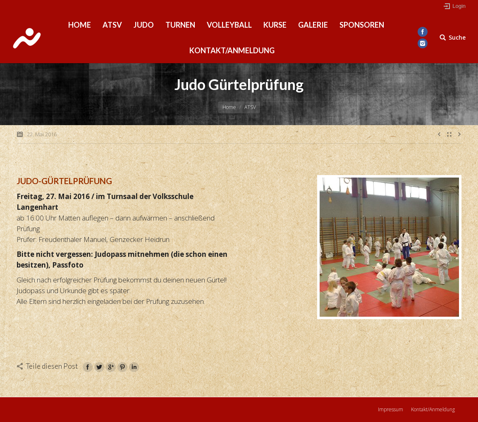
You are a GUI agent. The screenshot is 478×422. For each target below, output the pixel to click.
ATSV (250, 107)
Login (459, 6)
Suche (457, 37)
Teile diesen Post (52, 366)
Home (229, 107)
